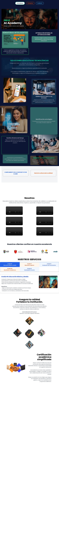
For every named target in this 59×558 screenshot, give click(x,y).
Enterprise (30, 3)
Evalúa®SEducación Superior (29, 264)
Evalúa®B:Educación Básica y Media (9, 264)
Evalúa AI (39, 3)
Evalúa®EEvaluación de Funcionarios (49, 264)
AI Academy (20, 3)
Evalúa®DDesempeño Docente (29, 269)
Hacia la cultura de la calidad (43, 173)
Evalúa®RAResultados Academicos (10, 269)
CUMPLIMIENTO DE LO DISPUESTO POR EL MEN (15, 173)
